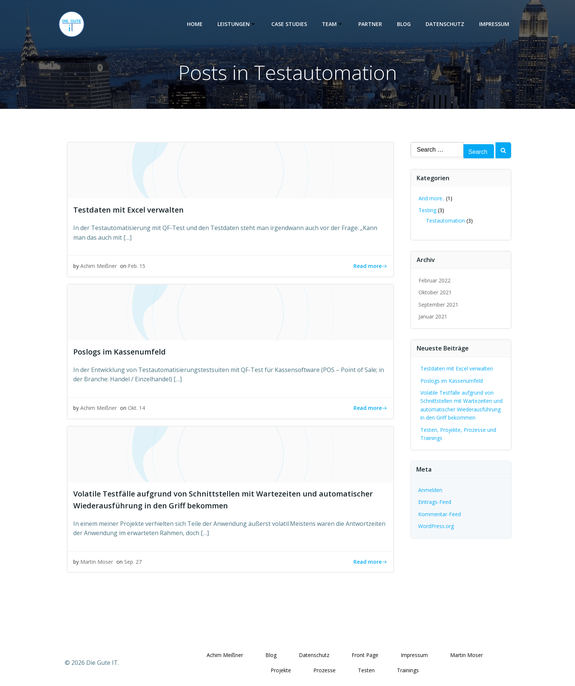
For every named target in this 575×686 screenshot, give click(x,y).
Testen (366, 670)
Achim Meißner (98, 265)
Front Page (365, 655)
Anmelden (430, 490)
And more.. (432, 198)
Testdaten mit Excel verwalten (456, 368)
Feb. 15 (136, 265)
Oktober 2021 (435, 292)
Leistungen (236, 23)
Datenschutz (445, 23)
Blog (404, 23)
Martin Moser (96, 561)
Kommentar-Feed (439, 514)
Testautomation (445, 220)
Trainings (408, 670)
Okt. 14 (136, 407)
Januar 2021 (433, 316)
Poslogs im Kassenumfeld (451, 380)
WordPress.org (436, 526)
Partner (370, 23)
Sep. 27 (133, 561)
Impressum (494, 23)
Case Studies (289, 23)
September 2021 (438, 304)
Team (332, 23)
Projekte (281, 670)
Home (195, 23)
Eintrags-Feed (434, 501)
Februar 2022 (434, 280)
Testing (427, 210)
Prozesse (324, 670)
